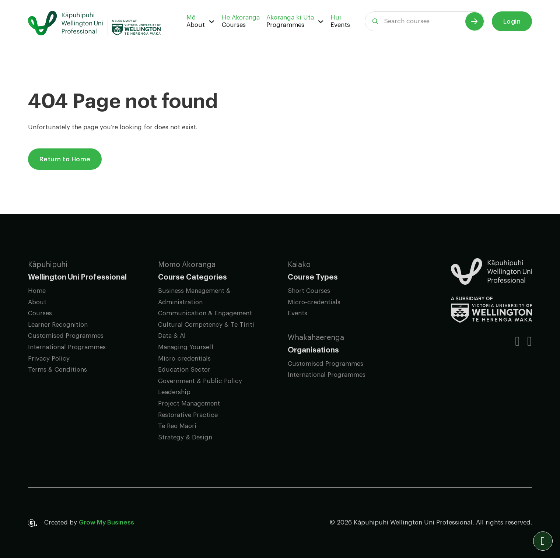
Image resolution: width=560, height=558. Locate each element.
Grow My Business (106, 522)
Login (512, 21)
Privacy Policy (49, 358)
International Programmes (67, 347)
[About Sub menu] (212, 21)
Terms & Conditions (57, 369)
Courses (234, 25)
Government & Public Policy (200, 381)
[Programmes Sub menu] (321, 21)
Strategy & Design (185, 437)
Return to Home (65, 159)
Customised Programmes (66, 336)
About (195, 25)
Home (37, 291)
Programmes (285, 25)
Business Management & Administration (194, 296)
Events (340, 25)
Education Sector (184, 369)
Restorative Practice (188, 415)
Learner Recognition (58, 325)
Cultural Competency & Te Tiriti (206, 325)
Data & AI (172, 336)
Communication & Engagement (205, 313)
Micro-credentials (184, 358)
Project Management (189, 403)
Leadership (174, 392)
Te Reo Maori (177, 426)
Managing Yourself (186, 347)
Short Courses (309, 291)
